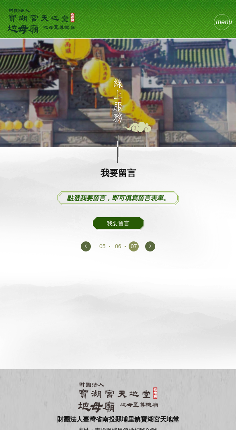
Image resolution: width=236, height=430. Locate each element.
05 (102, 246)
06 (118, 246)
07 (134, 246)
